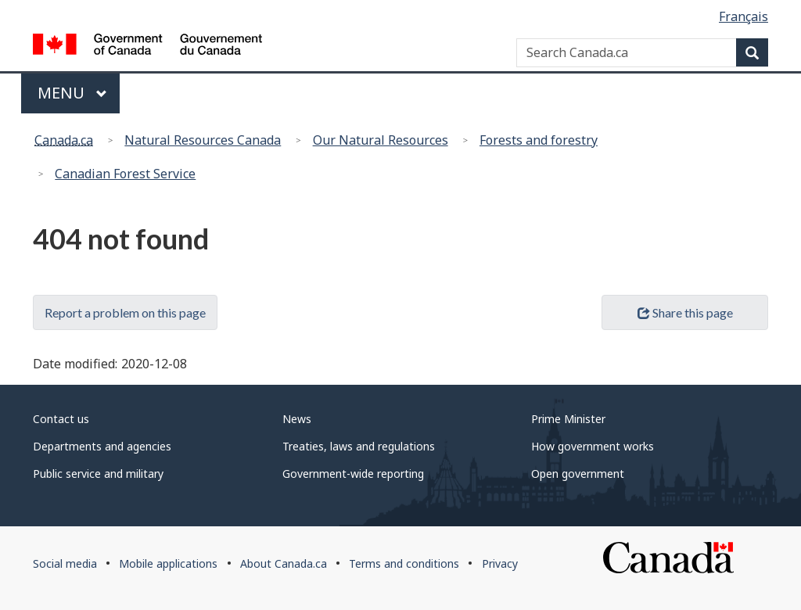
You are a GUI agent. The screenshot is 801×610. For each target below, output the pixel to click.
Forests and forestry (539, 140)
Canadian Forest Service (125, 173)
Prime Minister (568, 418)
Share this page (685, 312)
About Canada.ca (283, 563)
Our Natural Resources (380, 140)
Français (743, 16)
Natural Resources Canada (202, 140)
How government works (592, 446)
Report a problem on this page (125, 312)
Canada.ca (63, 140)
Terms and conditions (404, 563)
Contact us (61, 418)
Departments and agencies (102, 446)
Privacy (500, 563)
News (296, 418)
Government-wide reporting (353, 473)
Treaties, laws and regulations (358, 446)
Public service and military (98, 473)
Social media (65, 563)
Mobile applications (168, 563)
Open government (577, 473)
